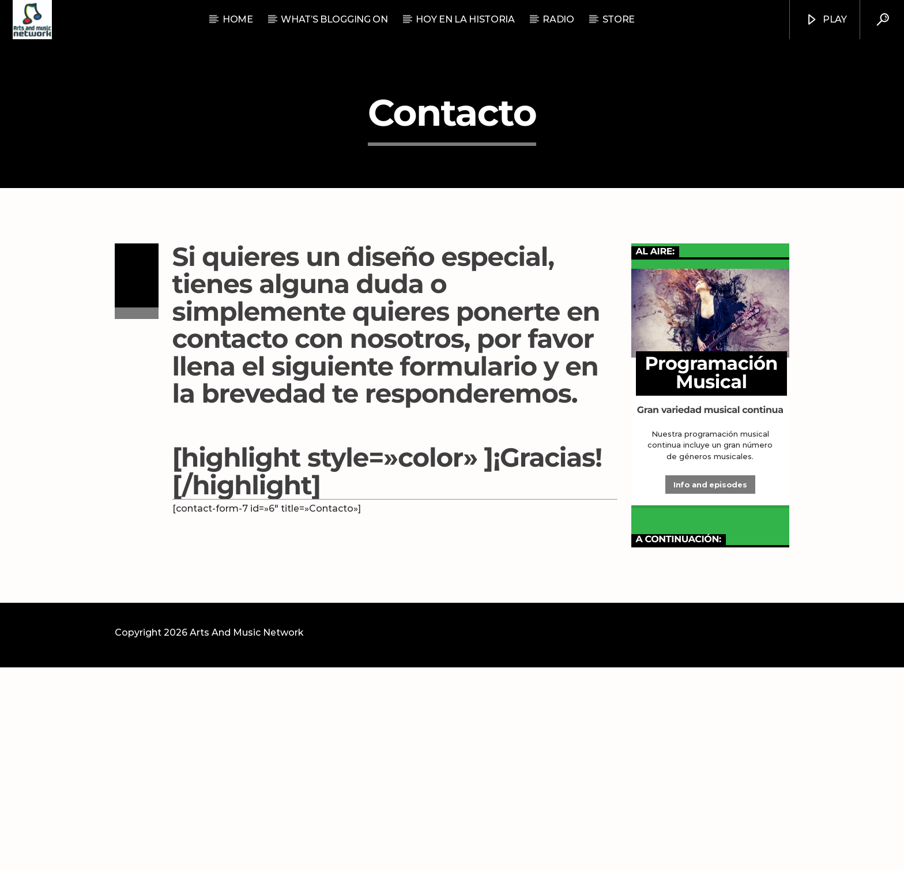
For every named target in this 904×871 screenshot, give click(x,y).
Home (238, 19)
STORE (618, 19)
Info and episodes (710, 688)
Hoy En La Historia (465, 19)
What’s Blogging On (334, 19)
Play (825, 20)
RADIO (558, 19)
